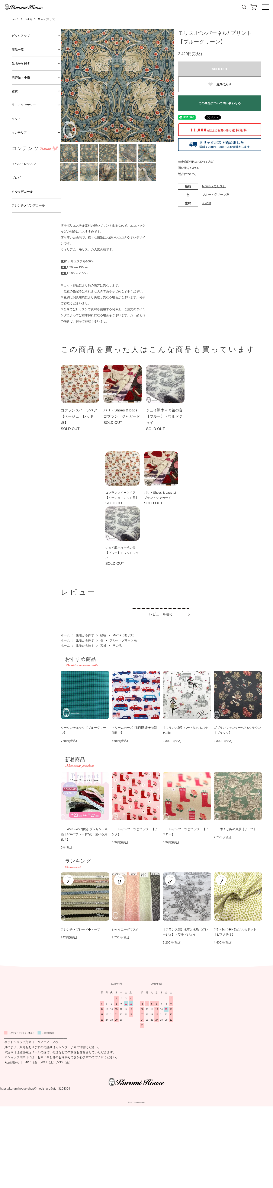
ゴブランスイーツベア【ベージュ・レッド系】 (79, 416)
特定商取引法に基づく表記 (196, 162)
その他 (206, 203)
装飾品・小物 (21, 77)
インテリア (19, 132)
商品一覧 (18, 49)
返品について (187, 174)
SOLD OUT (219, 69)
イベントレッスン (24, 163)
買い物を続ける (188, 168)
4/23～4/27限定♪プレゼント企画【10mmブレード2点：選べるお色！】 (84, 915)
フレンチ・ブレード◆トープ (80, 1010)
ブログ (16, 177)
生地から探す (85, 716)
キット (16, 118)
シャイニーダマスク (125, 1010)
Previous (67, 85)
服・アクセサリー (24, 105)
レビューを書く (161, 696)
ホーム (15, 19)
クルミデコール (22, 191)
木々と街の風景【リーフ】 (235, 910)
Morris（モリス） (49, 19)
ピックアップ (21, 35)
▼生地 (29, 19)
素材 (103, 727)
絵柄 (103, 716)
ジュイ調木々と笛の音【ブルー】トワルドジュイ (164, 416)
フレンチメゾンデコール (28, 205)
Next (167, 85)
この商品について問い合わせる (220, 103)
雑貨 (15, 91)
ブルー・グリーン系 (215, 194)
